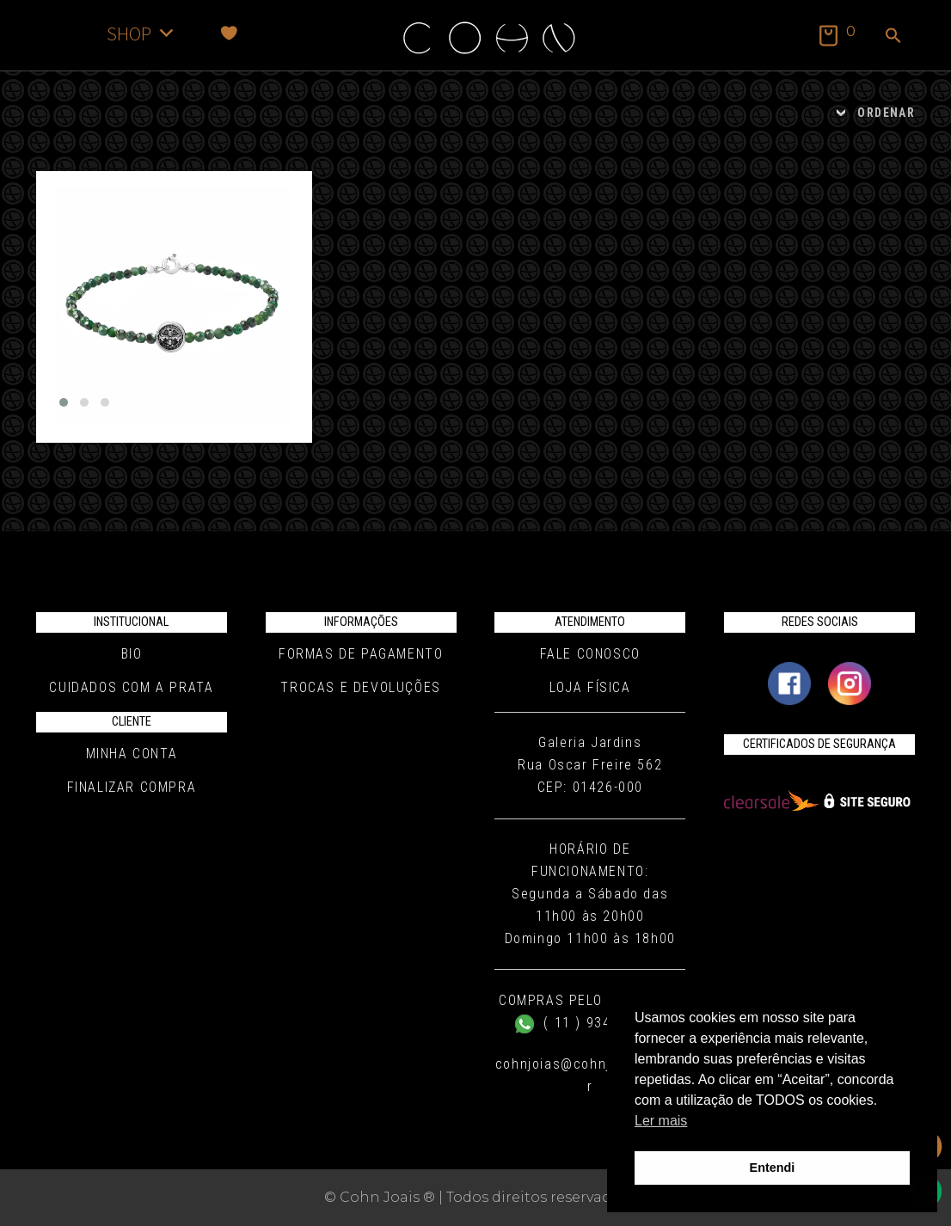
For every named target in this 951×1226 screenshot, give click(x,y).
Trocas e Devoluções (360, 687)
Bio (132, 654)
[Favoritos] (229, 33)
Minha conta (132, 753)
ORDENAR (886, 113)
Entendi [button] (772, 1167)
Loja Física (590, 687)
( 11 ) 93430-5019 (590, 1023)
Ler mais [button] (661, 1120)
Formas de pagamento (361, 654)
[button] (893, 37)
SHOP (141, 33)
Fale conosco (590, 654)
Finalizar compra (132, 787)
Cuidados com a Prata (131, 687)
